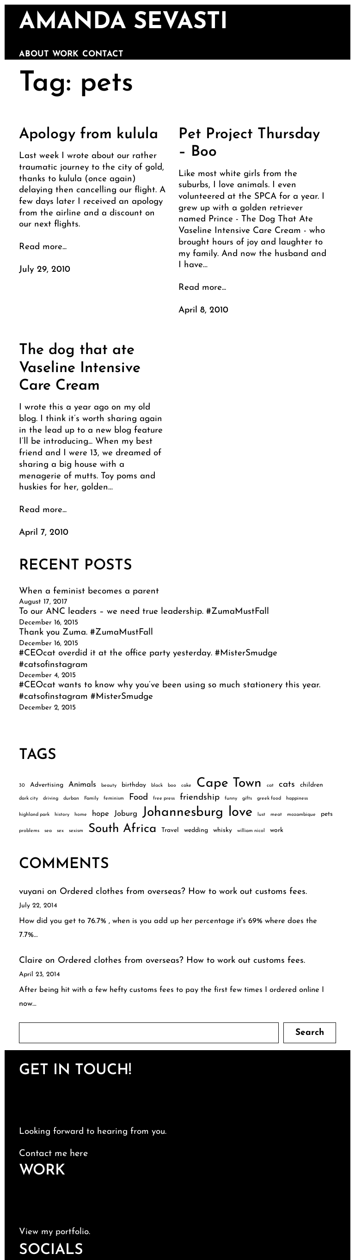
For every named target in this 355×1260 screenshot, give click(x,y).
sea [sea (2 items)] (48, 830)
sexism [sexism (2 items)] (76, 830)
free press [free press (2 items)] (164, 798)
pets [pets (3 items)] (327, 814)
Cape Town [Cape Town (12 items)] (229, 783)
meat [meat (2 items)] (276, 814)
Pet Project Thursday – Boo (249, 143)
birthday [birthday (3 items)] (134, 785)
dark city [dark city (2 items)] (28, 798)
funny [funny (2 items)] (231, 798)
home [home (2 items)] (80, 814)
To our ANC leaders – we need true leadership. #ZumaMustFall (144, 611)
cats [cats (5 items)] (287, 784)
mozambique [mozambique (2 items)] (301, 814)
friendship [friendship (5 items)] (200, 797)
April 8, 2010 (203, 310)
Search (309, 1032)
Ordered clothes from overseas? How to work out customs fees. (183, 891)
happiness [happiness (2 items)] (297, 798)
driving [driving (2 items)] (50, 798)
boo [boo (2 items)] (172, 785)
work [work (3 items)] (276, 830)
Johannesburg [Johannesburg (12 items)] (182, 812)
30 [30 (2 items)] (22, 785)
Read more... (43, 247)
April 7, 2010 (43, 532)
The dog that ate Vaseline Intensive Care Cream (80, 368)
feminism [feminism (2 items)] (114, 798)
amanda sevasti (123, 22)
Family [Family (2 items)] (91, 798)
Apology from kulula (88, 134)
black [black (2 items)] (157, 785)
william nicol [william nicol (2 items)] (251, 830)
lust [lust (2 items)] (261, 814)
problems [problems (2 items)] (29, 830)
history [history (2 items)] (62, 814)
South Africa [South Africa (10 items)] (122, 829)
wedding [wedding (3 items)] (196, 830)
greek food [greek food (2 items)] (269, 798)
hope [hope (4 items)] (100, 814)
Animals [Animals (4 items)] (82, 785)
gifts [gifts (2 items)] (247, 798)
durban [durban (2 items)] (71, 798)
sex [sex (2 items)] (60, 830)
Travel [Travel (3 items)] (170, 830)
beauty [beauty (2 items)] (108, 785)
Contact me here (53, 1153)
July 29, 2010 (44, 269)
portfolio (72, 1232)
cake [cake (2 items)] (186, 785)
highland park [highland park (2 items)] (34, 814)
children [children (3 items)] (311, 785)
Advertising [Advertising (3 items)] (46, 785)
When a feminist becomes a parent (89, 591)
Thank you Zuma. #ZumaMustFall (86, 632)
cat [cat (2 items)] (270, 785)
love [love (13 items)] (240, 812)
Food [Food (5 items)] (138, 797)
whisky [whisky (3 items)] (222, 830)
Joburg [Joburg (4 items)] (125, 814)
